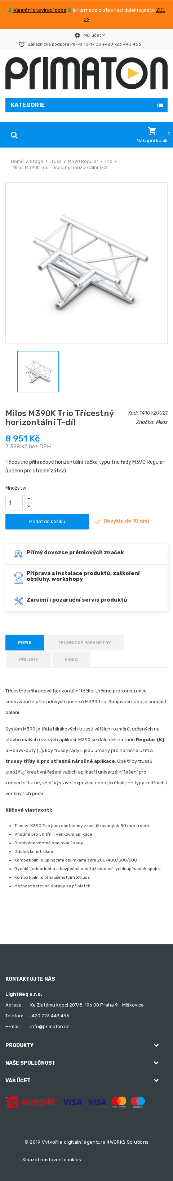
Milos (162, 422)
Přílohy (28, 659)
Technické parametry (84, 642)
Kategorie (28, 105)
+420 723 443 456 (48, 1015)
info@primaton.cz (49, 1026)
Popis (24, 642)
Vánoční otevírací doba (39, 10)
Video (71, 659)
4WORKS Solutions (127, 1142)
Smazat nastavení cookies (51, 1159)
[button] (152, 135)
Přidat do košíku (47, 521)
